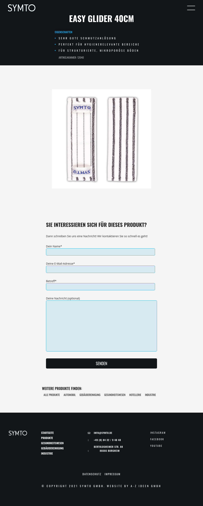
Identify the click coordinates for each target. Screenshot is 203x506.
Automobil (70, 395)
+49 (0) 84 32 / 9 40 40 (107, 440)
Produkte (47, 438)
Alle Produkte (52, 395)
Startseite (47, 433)
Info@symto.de (103, 432)
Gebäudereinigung (89, 395)
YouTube (156, 446)
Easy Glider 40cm (101, 18)
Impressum (113, 474)
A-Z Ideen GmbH (146, 486)
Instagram (158, 433)
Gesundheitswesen (114, 395)
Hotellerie (135, 395)
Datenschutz (91, 474)
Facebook (157, 439)
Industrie (150, 395)
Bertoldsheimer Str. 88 (108, 448)
